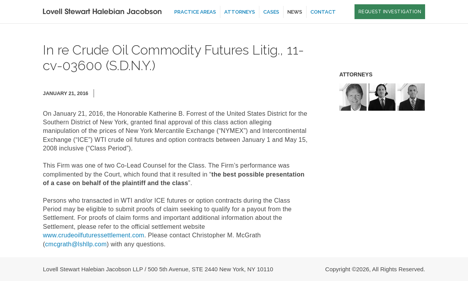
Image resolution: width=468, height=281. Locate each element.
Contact (323, 12)
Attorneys (239, 12)
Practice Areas (195, 12)
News (294, 12)
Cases (271, 12)
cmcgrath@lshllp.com (76, 244)
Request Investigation (390, 11)
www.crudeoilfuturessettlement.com (93, 235)
